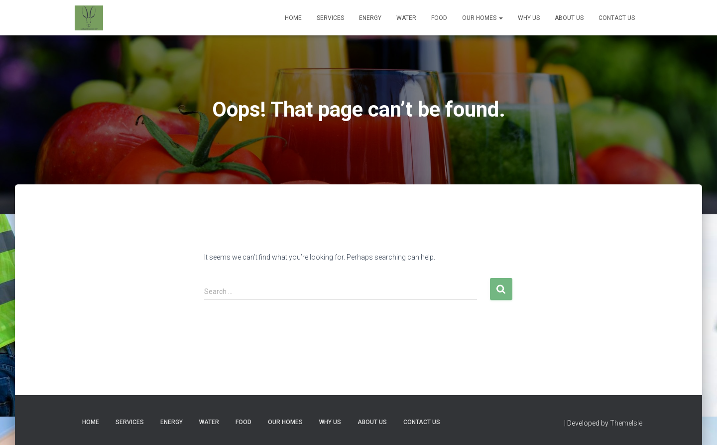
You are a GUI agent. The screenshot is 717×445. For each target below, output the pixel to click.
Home (293, 17)
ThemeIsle (626, 423)
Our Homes (482, 17)
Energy (370, 17)
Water (406, 17)
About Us (569, 17)
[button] (500, 17)
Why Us (529, 17)
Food (439, 17)
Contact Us (616, 17)
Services (330, 17)
